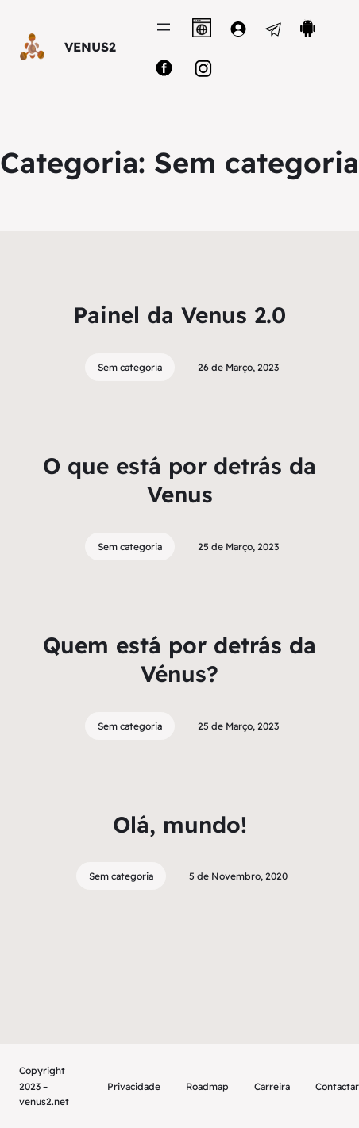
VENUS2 (90, 47)
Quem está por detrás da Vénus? (179, 659)
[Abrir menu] (163, 27)
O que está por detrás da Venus (179, 480)
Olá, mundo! (180, 824)
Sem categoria (130, 367)
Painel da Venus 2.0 (179, 315)
